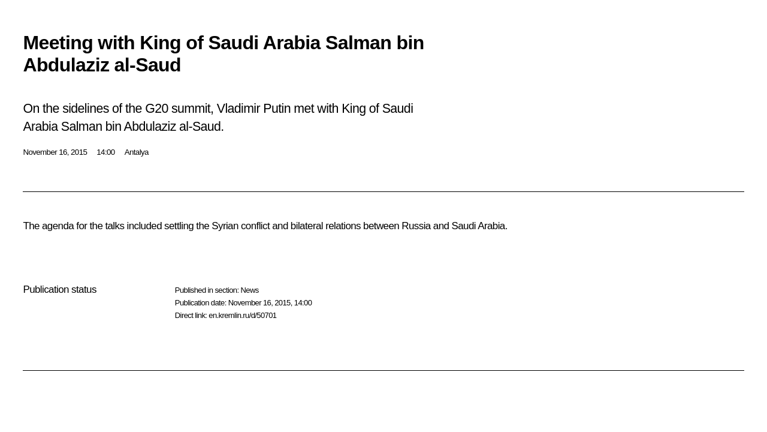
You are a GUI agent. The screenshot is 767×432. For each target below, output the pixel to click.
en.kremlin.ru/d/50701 (242, 315)
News (249, 290)
